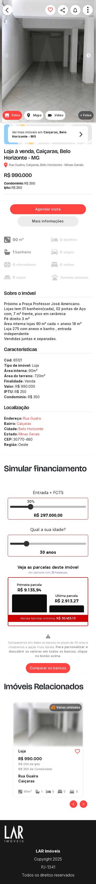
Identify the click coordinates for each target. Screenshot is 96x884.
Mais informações (48, 221)
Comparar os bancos (48, 668)
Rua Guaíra (32, 418)
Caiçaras (24, 423)
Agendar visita (48, 209)
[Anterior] (73, 804)
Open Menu (88, 10)
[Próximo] (83, 804)
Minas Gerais (29, 434)
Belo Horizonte (31, 429)
